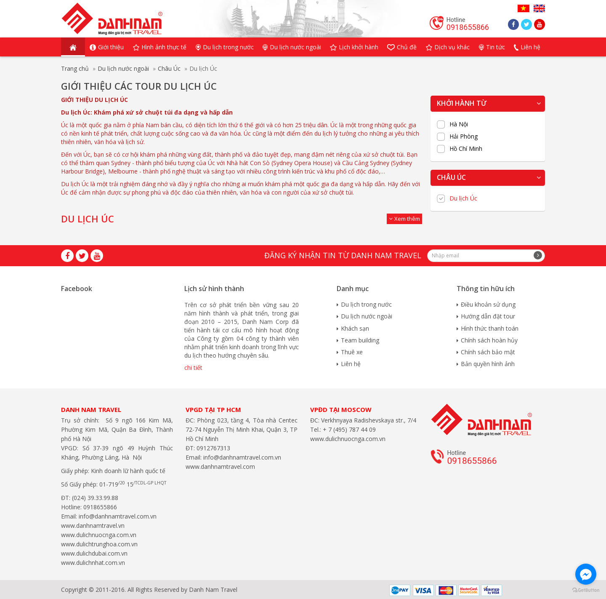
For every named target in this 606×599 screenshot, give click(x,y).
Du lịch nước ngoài (123, 68)
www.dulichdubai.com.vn (94, 553)
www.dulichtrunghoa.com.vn (99, 544)
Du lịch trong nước (366, 304)
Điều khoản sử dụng (488, 304)
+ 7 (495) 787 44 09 (348, 429)
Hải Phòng (463, 136)
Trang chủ (75, 68)
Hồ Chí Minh (465, 148)
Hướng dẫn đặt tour (488, 316)
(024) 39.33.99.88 (95, 498)
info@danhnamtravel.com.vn (117, 516)
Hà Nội (458, 124)
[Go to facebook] (585, 574)
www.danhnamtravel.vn (93, 525)
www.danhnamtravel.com (220, 467)
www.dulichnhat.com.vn (93, 563)
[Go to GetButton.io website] (585, 590)
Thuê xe (352, 352)
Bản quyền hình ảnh (488, 364)
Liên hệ (351, 364)
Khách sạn (355, 328)
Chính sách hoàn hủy (489, 340)
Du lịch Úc (463, 198)
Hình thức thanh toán (489, 328)
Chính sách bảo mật (488, 352)
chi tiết (193, 368)
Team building (360, 340)
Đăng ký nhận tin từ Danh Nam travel (342, 255)
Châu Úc (169, 68)
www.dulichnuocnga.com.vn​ (98, 535)
